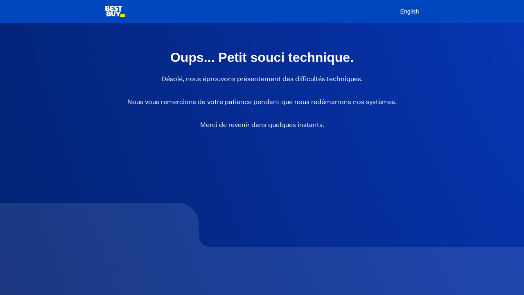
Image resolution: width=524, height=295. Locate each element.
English (409, 11)
